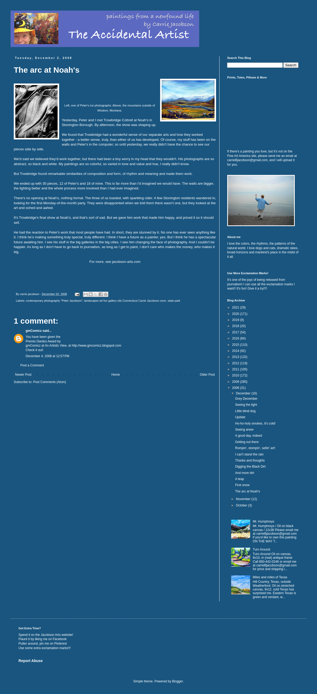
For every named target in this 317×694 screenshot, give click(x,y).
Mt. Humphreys (263, 521)
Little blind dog (245, 411)
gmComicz (34, 331)
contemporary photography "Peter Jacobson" (54, 300)
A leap (239, 479)
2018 (236, 326)
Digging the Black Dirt (250, 466)
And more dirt (244, 473)
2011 (236, 369)
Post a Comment (32, 365)
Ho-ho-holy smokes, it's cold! (255, 423)
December (243, 393)
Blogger (177, 681)
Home (115, 374)
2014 (236, 351)
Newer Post (23, 374)
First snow (242, 485)
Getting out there (247, 442)
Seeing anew (244, 429)
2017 (236, 332)
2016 (236, 338)
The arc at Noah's (247, 491)
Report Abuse (30, 661)
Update (240, 417)
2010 (236, 375)
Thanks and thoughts (250, 460)
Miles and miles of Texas (270, 577)
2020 (236, 314)
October (242, 505)
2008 (236, 388)
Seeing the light (246, 405)
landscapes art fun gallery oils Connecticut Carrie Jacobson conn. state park (132, 300)
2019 (236, 320)
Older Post (207, 374)
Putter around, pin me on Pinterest (42, 643)
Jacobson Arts (50, 635)
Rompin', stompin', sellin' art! (255, 448)
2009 (236, 382)
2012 (236, 363)
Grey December (246, 398)
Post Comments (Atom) (49, 382)
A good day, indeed (248, 435)
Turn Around (261, 549)
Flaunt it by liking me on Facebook (42, 639)
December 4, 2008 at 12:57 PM (47, 356)
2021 (236, 307)
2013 (236, 357)
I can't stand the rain (249, 454)
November (243, 499)
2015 (236, 345)
